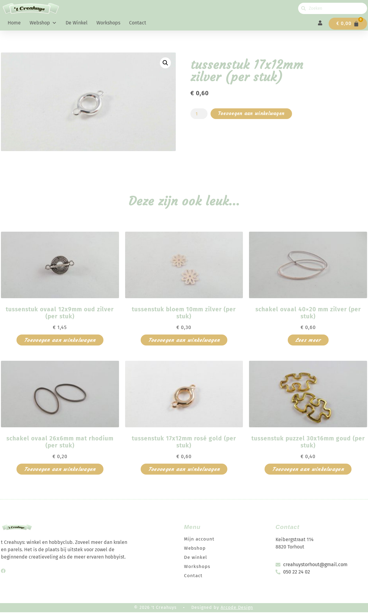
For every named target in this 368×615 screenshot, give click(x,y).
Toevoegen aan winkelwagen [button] (60, 342)
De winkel (77, 23)
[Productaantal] (199, 116)
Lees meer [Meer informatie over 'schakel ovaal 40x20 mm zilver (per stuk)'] (308, 342)
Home (14, 23)
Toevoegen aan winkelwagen (254, 116)
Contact (137, 23)
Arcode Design (237, 610)
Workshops (108, 23)
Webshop (43, 23)
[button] (165, 65)
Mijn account (200, 541)
